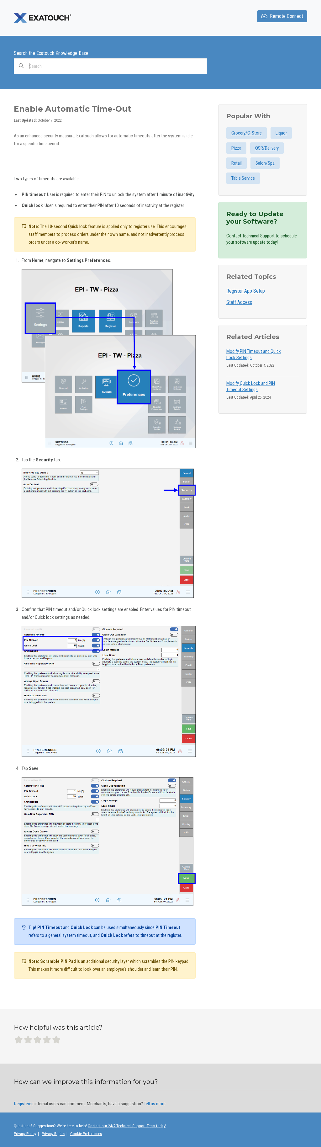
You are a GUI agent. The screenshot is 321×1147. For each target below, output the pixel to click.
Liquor (281, 133)
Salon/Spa (265, 163)
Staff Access (239, 302)
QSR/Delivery (267, 148)
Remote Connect (282, 16)
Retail (236, 163)
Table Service (243, 178)
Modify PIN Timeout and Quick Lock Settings (253, 354)
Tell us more (155, 1104)
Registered (24, 1104)
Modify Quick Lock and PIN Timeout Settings (250, 386)
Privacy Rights (53, 1133)
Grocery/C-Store (246, 133)
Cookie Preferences (86, 1133)
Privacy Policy (25, 1133)
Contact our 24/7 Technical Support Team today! (127, 1125)
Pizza (236, 148)
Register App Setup (245, 291)
